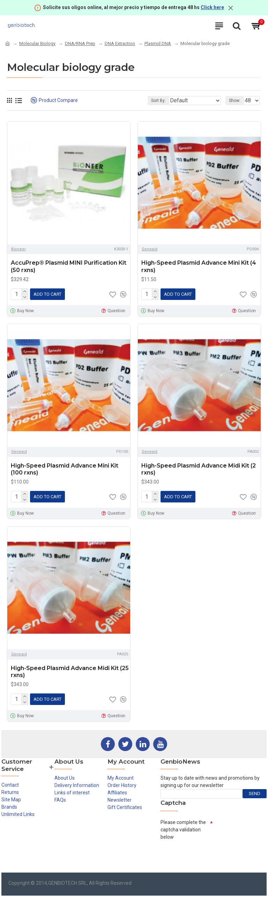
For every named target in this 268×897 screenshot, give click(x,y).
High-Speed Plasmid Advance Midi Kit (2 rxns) (198, 469)
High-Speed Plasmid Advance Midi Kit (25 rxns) (70, 672)
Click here (212, 7)
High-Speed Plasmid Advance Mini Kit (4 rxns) (198, 266)
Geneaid (149, 249)
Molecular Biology (37, 43)
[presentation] (214, 856)
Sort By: (158, 100)
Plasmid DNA (157, 43)
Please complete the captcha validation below (183, 829)
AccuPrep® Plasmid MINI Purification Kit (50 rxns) (68, 266)
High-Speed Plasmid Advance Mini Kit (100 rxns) (64, 469)
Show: (234, 100)
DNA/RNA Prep (80, 43)
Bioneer (18, 249)
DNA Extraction (120, 43)
